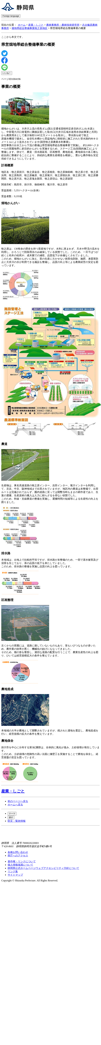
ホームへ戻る (15, 804)
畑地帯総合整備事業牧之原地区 (29, 28)
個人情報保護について (20, 864)
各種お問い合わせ (18, 852)
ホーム (22, 25)
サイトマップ (15, 874)
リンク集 (13, 871)
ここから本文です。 (12, 37)
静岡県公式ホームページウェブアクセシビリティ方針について (43, 868)
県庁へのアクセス (18, 855)
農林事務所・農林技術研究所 (62, 25)
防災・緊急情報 (17, 821)
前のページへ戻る (18, 801)
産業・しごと (36, 25)
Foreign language (11, 16)
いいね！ (7, 73)
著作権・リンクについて (22, 861)
